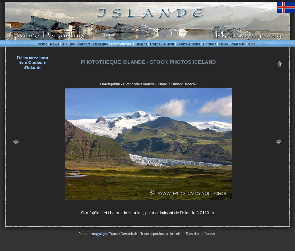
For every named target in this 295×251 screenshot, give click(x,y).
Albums (68, 44)
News (54, 44)
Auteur (168, 44)
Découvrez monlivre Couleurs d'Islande (32, 62)
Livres (155, 44)
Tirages (141, 44)
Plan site (238, 44)
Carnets (83, 44)
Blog (251, 44)
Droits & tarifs (188, 44)
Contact (209, 44)
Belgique (100, 44)
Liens (223, 44)
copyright (100, 234)
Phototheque (121, 44)
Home (42, 44)
